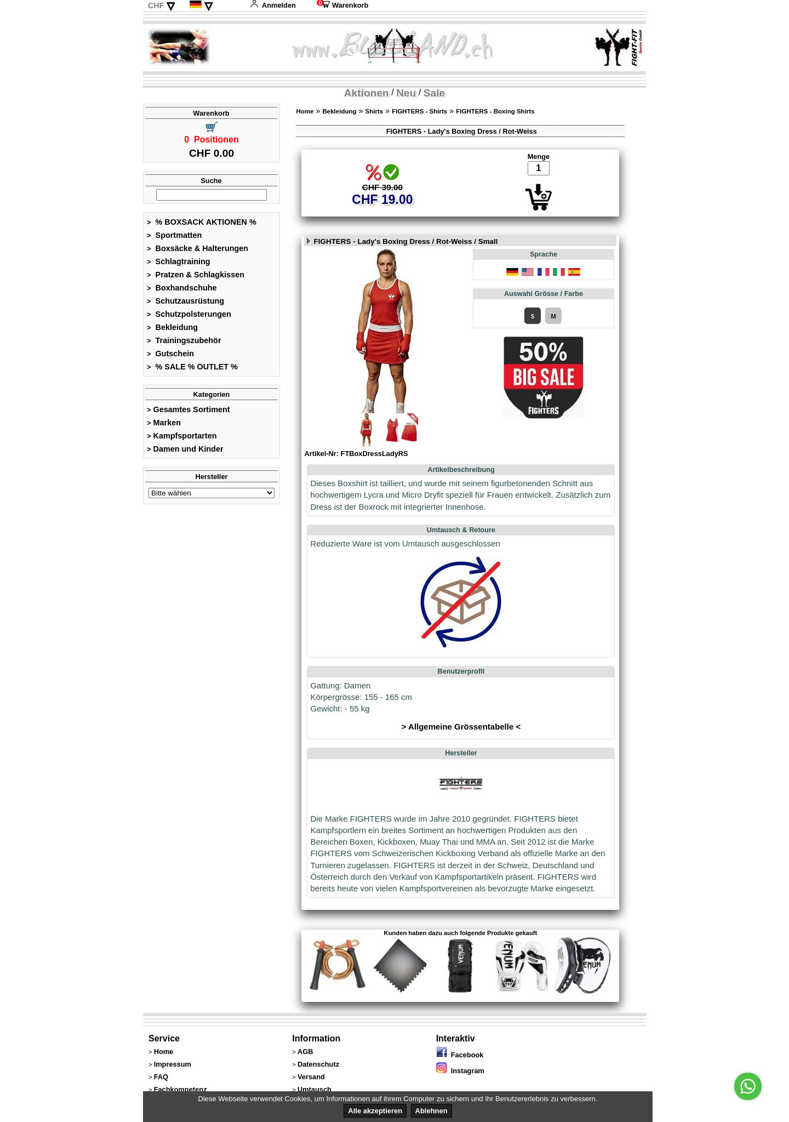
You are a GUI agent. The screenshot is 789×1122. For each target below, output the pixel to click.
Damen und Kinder (185, 449)
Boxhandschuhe (182, 287)
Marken (164, 422)
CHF (156, 5)
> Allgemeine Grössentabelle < (461, 726)
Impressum (172, 1064)
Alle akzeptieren (375, 1111)
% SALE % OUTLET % (192, 366)
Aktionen (366, 93)
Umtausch (314, 1089)
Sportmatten (174, 235)
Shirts (374, 111)
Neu (406, 93)
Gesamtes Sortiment (188, 409)
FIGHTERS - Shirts (419, 111)
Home (304, 111)
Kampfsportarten (182, 435)
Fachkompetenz (180, 1089)
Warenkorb (342, 5)
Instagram (460, 1071)
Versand (311, 1077)
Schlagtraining (178, 261)
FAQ (161, 1077)
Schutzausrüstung (185, 301)
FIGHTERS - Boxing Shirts (495, 111)
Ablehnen (431, 1111)
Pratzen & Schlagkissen (195, 274)
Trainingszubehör (184, 340)
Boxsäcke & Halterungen (197, 248)
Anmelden (273, 5)
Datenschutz (318, 1064)
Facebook (460, 1055)
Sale (434, 93)
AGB (305, 1051)
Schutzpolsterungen (189, 314)
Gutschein (170, 353)
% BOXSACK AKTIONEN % (201, 222)
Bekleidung (172, 327)
